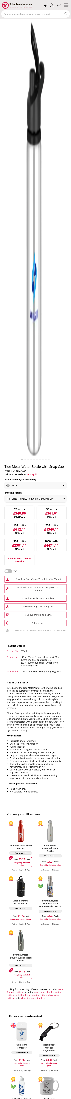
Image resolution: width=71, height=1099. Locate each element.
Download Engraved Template (38, 606)
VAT (15, 571)
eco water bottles (38, 995)
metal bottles (21, 995)
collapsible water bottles (31, 998)
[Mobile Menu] (66, 5)
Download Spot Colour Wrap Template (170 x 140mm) (38, 589)
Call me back (38, 623)
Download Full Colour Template (38, 598)
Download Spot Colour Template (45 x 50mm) (38, 579)
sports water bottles (44, 992)
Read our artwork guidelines (38, 614)
